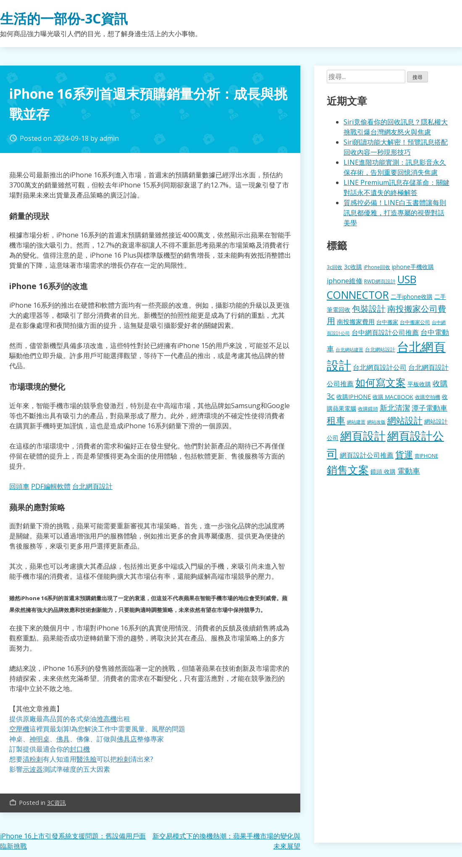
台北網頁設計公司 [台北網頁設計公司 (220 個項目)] (380, 367)
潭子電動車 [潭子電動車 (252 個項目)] (429, 408)
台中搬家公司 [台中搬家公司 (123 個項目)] (415, 322)
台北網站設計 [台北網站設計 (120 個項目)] (380, 349)
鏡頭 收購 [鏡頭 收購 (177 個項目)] (383, 471)
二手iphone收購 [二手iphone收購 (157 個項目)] (412, 297)
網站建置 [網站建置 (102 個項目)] (356, 422)
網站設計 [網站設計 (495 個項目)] (405, 420)
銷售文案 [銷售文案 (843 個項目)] (348, 469)
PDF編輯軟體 (51, 486)
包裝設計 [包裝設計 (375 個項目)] (369, 308)
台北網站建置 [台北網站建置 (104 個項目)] (349, 349)
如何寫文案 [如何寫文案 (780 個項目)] (380, 382)
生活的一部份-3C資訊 (64, 18)
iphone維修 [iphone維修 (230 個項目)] (344, 280)
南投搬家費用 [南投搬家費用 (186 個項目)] (356, 321)
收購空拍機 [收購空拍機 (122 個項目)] (427, 396)
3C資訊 (56, 803)
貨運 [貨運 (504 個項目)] (404, 454)
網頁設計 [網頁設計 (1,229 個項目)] (363, 435)
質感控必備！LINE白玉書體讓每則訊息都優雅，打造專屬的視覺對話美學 (395, 212)
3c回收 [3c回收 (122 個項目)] (334, 267)
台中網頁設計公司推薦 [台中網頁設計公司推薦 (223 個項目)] (385, 332)
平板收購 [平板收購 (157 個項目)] (419, 384)
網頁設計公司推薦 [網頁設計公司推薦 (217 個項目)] (367, 455)
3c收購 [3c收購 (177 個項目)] (353, 267)
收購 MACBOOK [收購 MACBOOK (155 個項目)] (393, 397)
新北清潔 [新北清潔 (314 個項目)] (395, 407)
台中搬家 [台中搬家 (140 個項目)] (387, 322)
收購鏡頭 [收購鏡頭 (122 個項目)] (368, 408)
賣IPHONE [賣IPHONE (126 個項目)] (426, 455)
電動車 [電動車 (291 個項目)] (408, 471)
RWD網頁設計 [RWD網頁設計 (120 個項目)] (380, 281)
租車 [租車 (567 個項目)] (336, 420)
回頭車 (19, 486)
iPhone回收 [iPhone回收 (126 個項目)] (377, 267)
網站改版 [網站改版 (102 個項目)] (376, 422)
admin (109, 138)
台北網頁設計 (92, 486)
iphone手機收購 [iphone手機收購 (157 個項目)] (413, 267)
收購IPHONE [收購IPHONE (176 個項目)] (353, 397)
